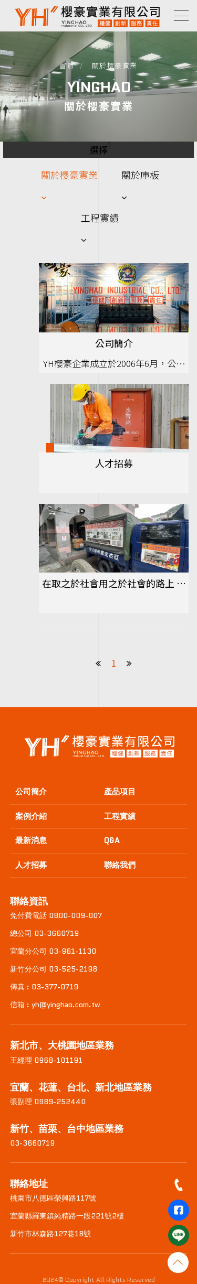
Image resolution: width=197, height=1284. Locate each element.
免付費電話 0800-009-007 (56, 915)
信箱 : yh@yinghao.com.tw (55, 1004)
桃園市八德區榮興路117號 (53, 1198)
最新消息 (31, 840)
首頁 (67, 66)
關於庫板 (140, 174)
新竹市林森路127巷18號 (50, 1233)
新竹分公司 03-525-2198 (53, 969)
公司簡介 (31, 791)
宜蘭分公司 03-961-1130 (53, 951)
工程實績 (100, 217)
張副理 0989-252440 (48, 1101)
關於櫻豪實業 (69, 174)
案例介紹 (31, 816)
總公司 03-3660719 (44, 933)
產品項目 (120, 791)
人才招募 (31, 865)
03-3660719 (32, 1143)
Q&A (112, 840)
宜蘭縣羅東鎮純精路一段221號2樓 (67, 1216)
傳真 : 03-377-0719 (44, 986)
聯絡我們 (120, 865)
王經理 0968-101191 (46, 1060)
